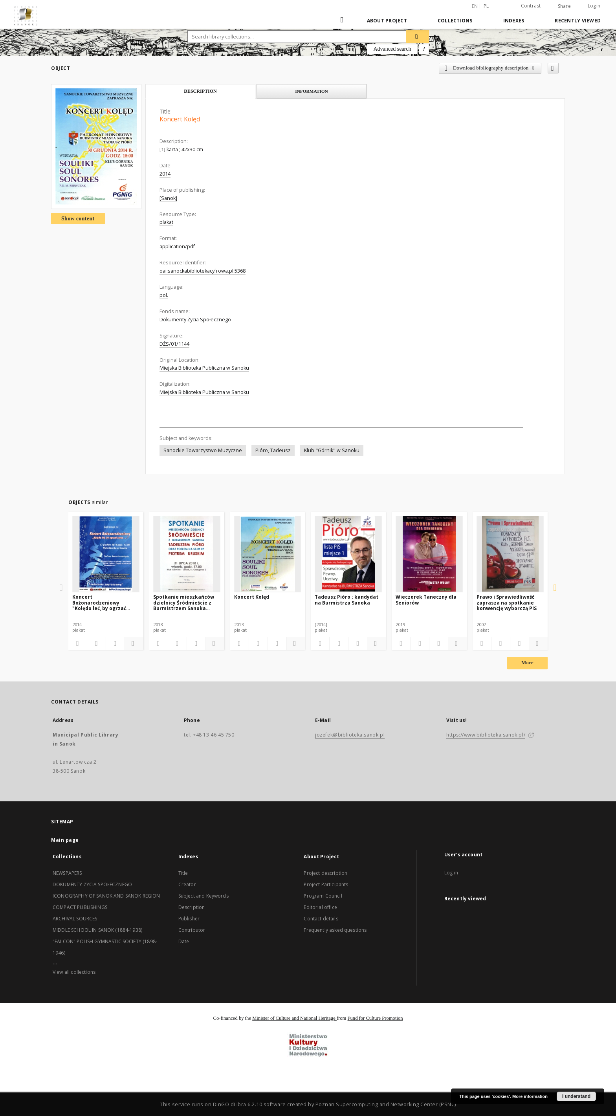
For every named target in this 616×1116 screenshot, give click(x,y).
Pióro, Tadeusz (273, 450)
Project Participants (326, 884)
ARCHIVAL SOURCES (75, 918)
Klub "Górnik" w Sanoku (331, 450)
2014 (165, 173)
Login (594, 5)
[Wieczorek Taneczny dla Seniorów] (429, 554)
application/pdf (177, 246)
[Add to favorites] (553, 68)
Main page (65, 840)
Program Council (323, 895)
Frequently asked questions (335, 930)
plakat (166, 222)
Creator (187, 884)
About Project (387, 20)
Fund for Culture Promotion (375, 1018)
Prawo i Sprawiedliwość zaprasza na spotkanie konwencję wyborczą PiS (507, 602)
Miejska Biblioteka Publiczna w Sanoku (204, 368)
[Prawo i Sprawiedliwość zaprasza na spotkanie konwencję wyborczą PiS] (510, 554)
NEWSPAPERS (67, 873)
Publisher (189, 918)
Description (191, 907)
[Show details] (133, 643)
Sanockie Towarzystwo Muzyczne (202, 450)
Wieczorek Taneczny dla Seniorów (426, 600)
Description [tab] (200, 91)
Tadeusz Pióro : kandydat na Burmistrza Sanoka (346, 600)
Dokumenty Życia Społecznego (195, 319)
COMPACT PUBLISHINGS (80, 907)
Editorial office (320, 907)
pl (486, 6)
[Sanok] (168, 198)
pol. (164, 295)
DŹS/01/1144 (174, 344)
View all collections (74, 972)
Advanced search (392, 49)
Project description (325, 873)
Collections (455, 20)
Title (183, 873)
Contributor (191, 930)
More (527, 662)
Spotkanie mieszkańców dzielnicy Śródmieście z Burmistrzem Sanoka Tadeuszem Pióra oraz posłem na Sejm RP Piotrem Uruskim (183, 602)
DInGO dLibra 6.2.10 (237, 1104)
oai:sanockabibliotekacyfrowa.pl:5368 (203, 271)
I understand (576, 1096)
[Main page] (343, 20)
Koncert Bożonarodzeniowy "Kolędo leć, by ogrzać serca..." (99, 602)
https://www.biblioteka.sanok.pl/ (485, 734)
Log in (451, 872)
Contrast (531, 5)
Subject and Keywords (203, 895)
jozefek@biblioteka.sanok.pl (350, 734)
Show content (78, 219)
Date (183, 941)
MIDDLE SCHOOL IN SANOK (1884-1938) (97, 930)
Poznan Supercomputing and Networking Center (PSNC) (385, 1104)
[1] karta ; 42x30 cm (181, 149)
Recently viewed (578, 20)
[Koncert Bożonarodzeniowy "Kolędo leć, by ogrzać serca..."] (106, 554)
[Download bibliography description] (96, 643)
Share (564, 6)
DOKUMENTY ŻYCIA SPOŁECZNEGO (92, 884)
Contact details (321, 918)
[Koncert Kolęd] (268, 554)
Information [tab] (311, 91)
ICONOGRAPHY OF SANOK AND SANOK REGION (106, 895)
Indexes (513, 20)
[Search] (417, 36)
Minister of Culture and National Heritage (294, 1018)
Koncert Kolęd (251, 597)
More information (530, 1096)
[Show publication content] (115, 643)
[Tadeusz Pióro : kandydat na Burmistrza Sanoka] (348, 554)
